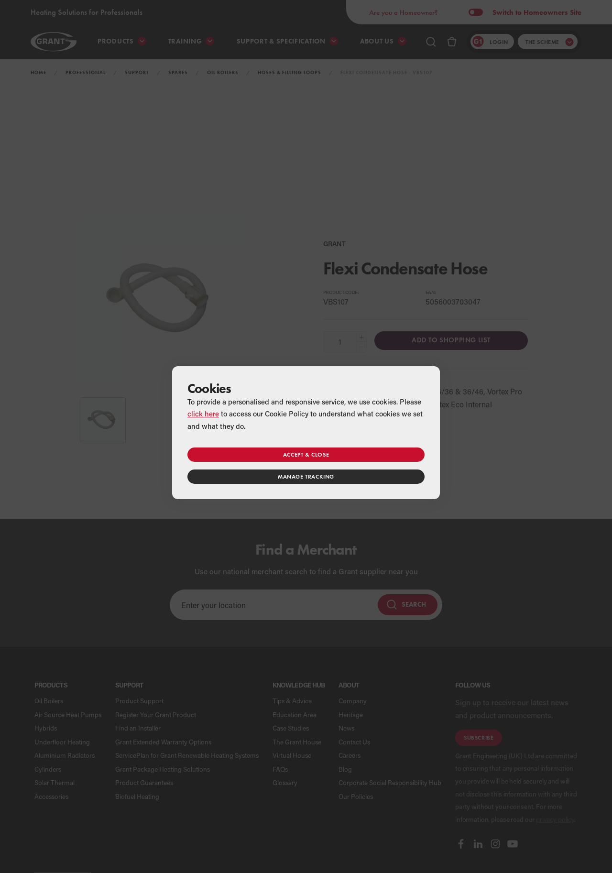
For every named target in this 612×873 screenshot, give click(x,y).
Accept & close (306, 454)
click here (203, 413)
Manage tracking (306, 476)
